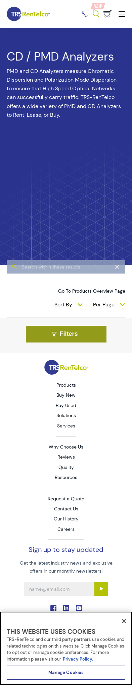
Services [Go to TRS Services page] (66, 426)
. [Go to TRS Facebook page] (53, 608)
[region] (66, 648)
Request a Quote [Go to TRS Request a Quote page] (66, 499)
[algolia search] (66, 279)
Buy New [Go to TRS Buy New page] (66, 395)
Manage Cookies (66, 672)
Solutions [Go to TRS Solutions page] (66, 415)
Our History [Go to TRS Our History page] (66, 519)
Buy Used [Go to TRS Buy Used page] (66, 405)
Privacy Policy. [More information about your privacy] (78, 659)
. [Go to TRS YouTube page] (79, 608)
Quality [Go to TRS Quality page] (66, 467)
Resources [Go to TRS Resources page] (66, 477)
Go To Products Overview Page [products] (91, 291)
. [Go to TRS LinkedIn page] (66, 608)
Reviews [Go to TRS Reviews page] (66, 457)
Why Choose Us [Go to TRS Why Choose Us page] (66, 447)
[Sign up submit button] (101, 589)
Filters (64, 333)
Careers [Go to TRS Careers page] (66, 529)
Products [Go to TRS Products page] (66, 385)
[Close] (124, 621)
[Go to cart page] (107, 13)
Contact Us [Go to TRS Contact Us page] (66, 509)
